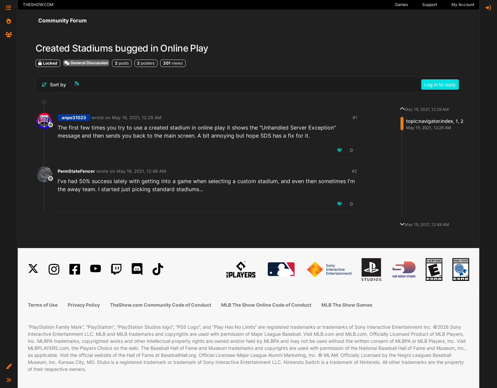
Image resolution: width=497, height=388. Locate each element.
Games (401, 4)
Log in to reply (440, 84)
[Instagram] (54, 269)
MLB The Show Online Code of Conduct (266, 305)
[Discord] (137, 269)
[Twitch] (116, 269)
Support (429, 4)
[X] (33, 269)
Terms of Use (43, 305)
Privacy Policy (84, 305)
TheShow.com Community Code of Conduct (160, 305)
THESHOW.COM (38, 4)
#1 (355, 117)
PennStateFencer (76, 171)
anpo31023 (74, 117)
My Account (462, 4)
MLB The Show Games (346, 305)
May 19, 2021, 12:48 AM (141, 171)
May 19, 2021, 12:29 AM (137, 117)
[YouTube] (95, 269)
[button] (9, 366)
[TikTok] (157, 269)
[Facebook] (74, 269)
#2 (354, 171)
